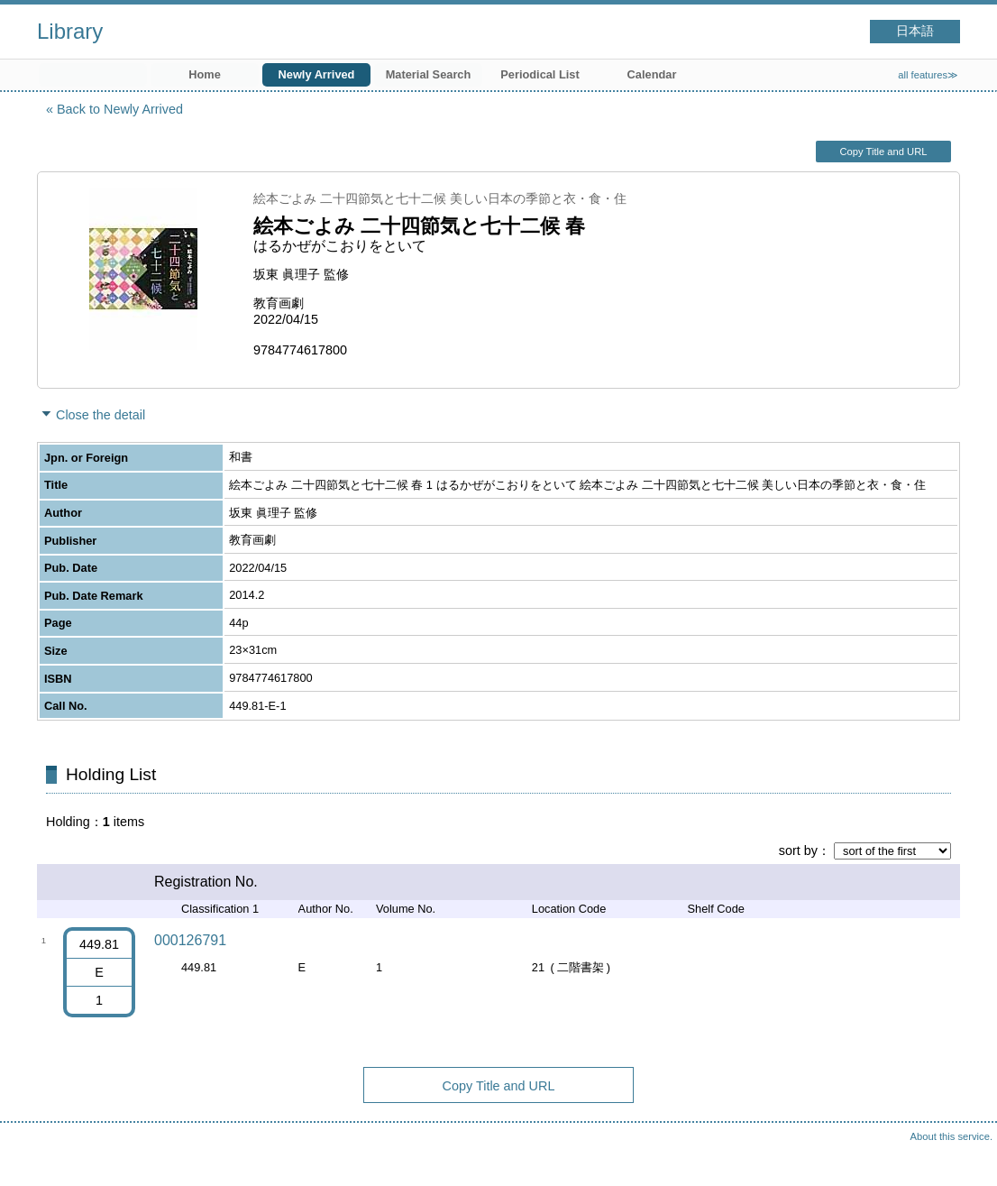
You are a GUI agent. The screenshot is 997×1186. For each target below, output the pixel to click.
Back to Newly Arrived (120, 109)
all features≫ (928, 74)
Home (204, 74)
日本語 (915, 31)
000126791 (190, 940)
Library (70, 31)
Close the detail (100, 415)
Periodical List (539, 74)
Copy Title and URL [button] (883, 151)
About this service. (951, 1136)
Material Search (428, 74)
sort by (798, 850)
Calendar (652, 74)
